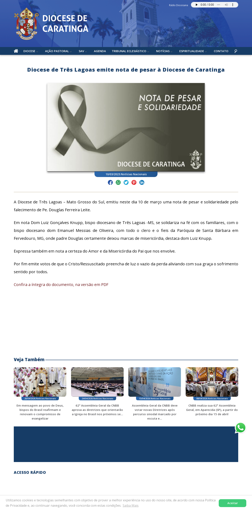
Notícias (163, 51)
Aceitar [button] (232, 503)
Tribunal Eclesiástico (129, 51)
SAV (81, 51)
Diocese (29, 51)
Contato (221, 51)
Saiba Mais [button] (131, 505)
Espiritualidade (191, 51)
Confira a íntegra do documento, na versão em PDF (61, 284)
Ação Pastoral (57, 51)
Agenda (100, 51)
